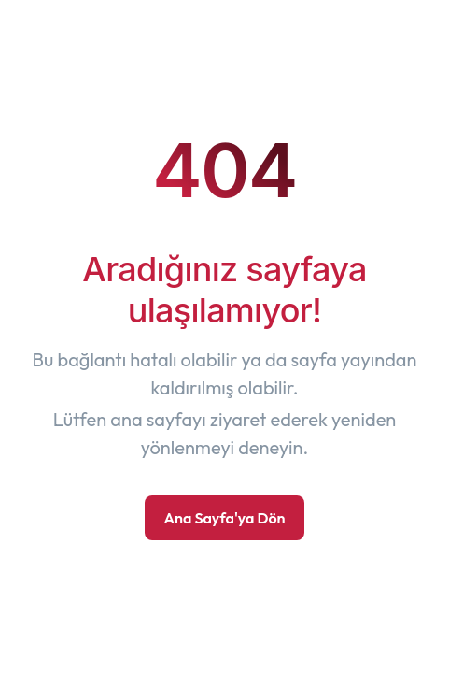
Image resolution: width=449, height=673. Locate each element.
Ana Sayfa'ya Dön (224, 517)
